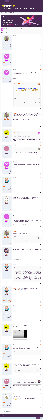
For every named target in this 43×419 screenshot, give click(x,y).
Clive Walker (15, 162)
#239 (40, 378)
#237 (40, 344)
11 (5, 411)
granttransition (18, 289)
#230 (40, 213)
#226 (40, 145)
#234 (40, 286)
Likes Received (4, 44)
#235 (40, 305)
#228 (40, 177)
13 (7, 32)
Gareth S (15, 113)
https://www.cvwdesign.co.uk (6, 125)
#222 (40, 53)
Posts (3, 46)
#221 (40, 35)
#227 (40, 161)
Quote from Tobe (17, 380)
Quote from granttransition (18, 83)
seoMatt (14, 364)
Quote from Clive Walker (18, 148)
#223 (40, 69)
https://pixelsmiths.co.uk (7, 209)
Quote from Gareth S (17, 132)
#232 (40, 247)
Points (3, 45)
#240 (40, 393)
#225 (40, 129)
